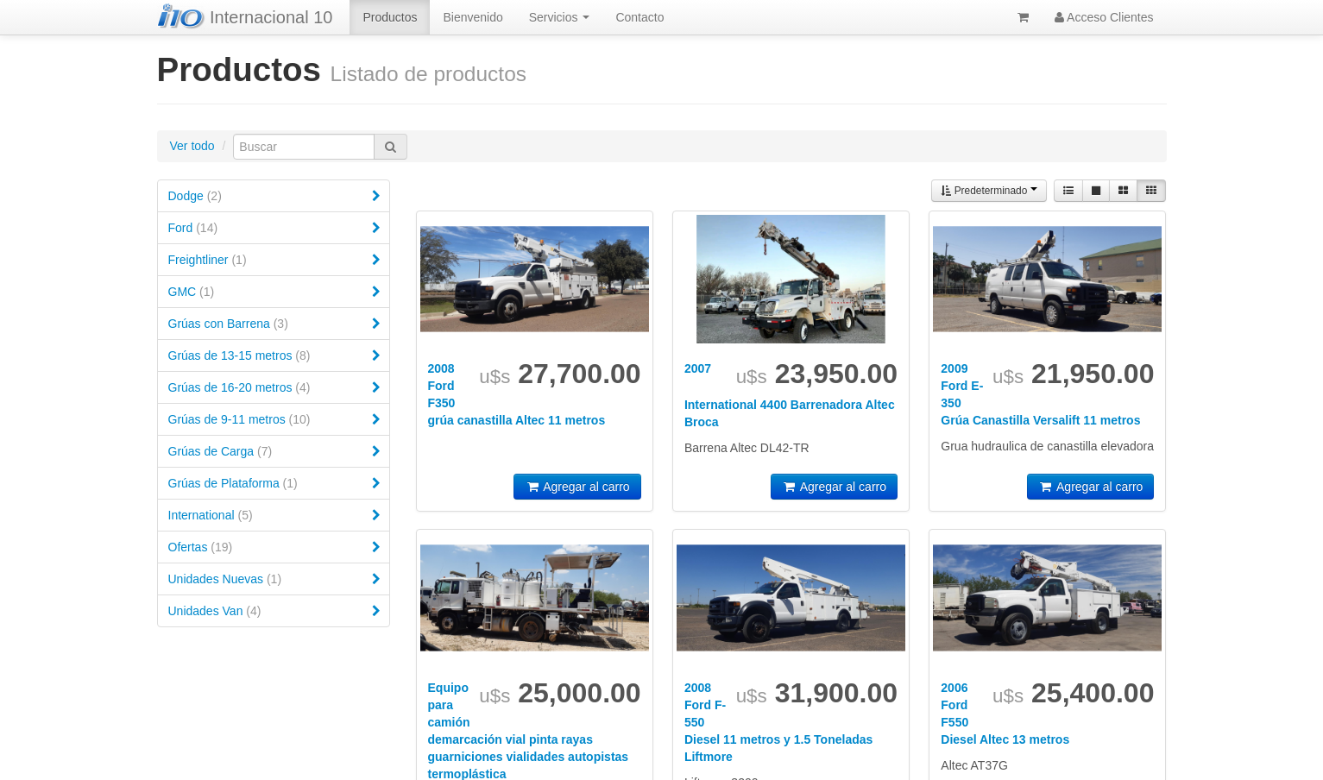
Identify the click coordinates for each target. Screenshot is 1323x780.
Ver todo (192, 146)
